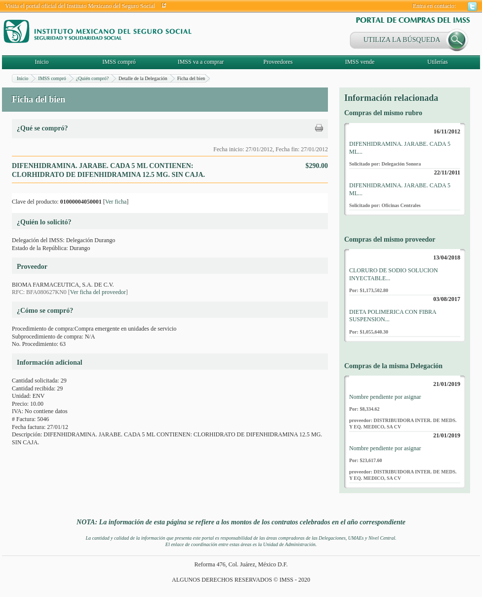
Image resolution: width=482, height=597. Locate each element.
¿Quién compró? (92, 78)
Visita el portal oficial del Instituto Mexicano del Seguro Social (80, 5)
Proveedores (277, 61)
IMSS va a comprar (201, 61)
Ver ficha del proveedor (98, 292)
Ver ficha (116, 201)
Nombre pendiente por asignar (385, 396)
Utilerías (437, 61)
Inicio (42, 61)
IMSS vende (360, 61)
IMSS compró (119, 61)
